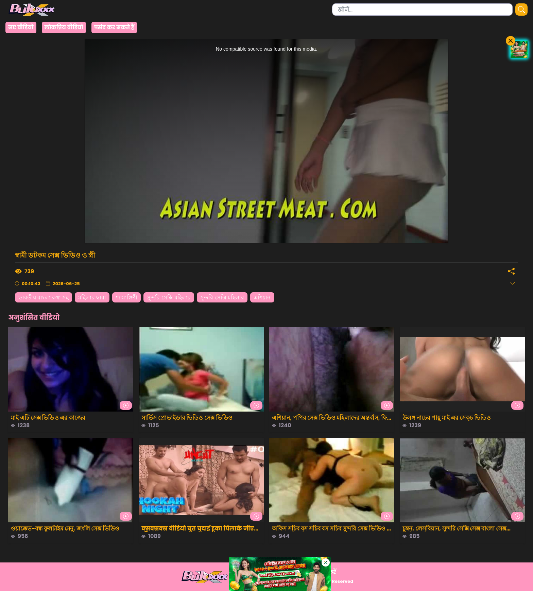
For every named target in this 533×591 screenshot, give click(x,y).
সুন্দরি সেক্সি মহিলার (169, 297)
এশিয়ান (262, 297)
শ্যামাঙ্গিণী (126, 297)
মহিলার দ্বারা (92, 297)
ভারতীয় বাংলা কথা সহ (43, 297)
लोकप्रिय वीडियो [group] (64, 27)
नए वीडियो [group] (21, 27)
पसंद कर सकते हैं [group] (114, 27)
